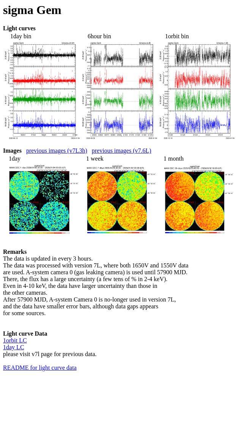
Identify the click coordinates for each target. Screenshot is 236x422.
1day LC (13, 347)
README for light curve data (40, 367)
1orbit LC (15, 340)
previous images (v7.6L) (121, 150)
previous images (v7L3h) (56, 150)
